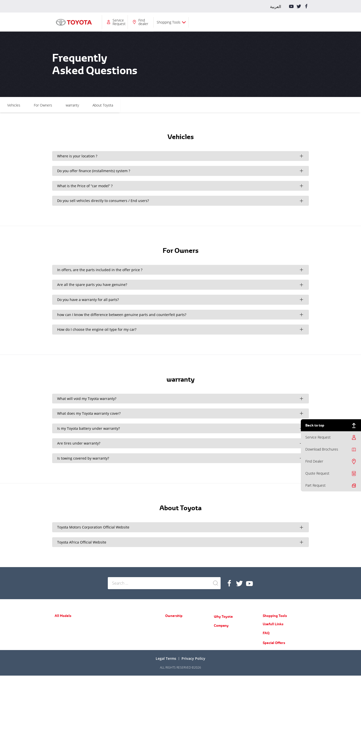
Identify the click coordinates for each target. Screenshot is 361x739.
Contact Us (221, 678)
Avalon (59, 660)
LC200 (112, 639)
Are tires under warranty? (78, 443)
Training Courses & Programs (234, 649)
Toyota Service (175, 646)
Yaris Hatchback (65, 631)
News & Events (224, 641)
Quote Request (317, 473)
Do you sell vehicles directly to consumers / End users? (103, 200)
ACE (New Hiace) (119, 664)
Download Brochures (321, 449)
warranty (192, 105)
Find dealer (261, 22)
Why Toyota (223, 616)
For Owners (163, 105)
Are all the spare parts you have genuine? (92, 284)
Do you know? (223, 670)
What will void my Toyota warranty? (86, 398)
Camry (59, 653)
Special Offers (274, 706)
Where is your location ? (77, 156)
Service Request (236, 22)
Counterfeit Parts (225, 663)
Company (202, 22)
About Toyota (223, 105)
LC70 (111, 656)
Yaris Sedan (62, 638)
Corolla (59, 646)
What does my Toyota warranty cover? (89, 413)
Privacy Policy (193, 721)
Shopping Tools (286, 22)
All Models (113, 22)
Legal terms (166, 721)
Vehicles (134, 105)
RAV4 (58, 674)
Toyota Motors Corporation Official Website (93, 527)
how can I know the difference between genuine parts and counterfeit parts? (121, 314)
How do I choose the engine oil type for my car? (96, 329)
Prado (112, 624)
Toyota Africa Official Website (81, 542)
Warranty (171, 624)
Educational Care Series (230, 656)
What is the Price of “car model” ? (85, 185)
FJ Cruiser (114, 631)
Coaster (113, 671)
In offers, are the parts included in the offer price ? (99, 269)
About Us (220, 634)
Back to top (314, 425)
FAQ (266, 696)
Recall (169, 639)
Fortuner (61, 681)
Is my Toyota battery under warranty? (88, 428)
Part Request (315, 485)
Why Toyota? (174, 22)
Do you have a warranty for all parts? (88, 299)
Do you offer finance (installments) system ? (93, 170)
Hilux (111, 649)
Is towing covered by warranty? (83, 458)
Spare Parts (173, 631)
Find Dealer (314, 461)
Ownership (141, 22)
